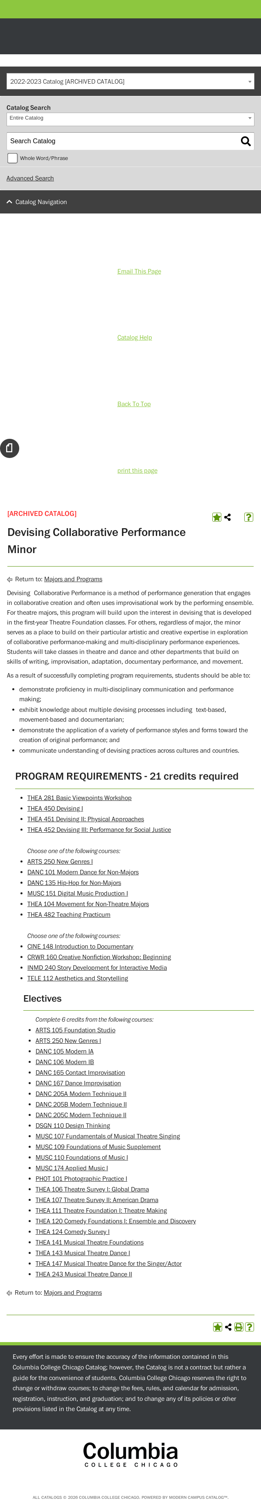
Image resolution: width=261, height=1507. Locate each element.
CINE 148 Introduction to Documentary (80, 946)
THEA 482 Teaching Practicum (68, 915)
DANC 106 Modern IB (65, 1062)
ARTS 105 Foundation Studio (75, 1030)
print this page (137, 471)
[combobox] (130, 81)
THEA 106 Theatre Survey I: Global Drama (92, 1189)
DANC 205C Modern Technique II (81, 1115)
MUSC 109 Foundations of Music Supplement (98, 1147)
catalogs (51, 1497)
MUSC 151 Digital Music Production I (77, 893)
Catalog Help (134, 337)
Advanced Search (30, 178)
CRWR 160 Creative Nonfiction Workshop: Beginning (99, 957)
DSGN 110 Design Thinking (73, 1126)
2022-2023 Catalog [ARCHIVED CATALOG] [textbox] (67, 82)
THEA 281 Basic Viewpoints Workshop (79, 798)
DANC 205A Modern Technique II (81, 1094)
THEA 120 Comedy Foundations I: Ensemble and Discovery (116, 1221)
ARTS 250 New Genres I (60, 862)
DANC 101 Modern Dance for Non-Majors (83, 872)
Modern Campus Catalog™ (198, 1497)
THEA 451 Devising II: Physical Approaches (85, 819)
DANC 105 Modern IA (65, 1051)
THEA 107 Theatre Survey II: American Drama (97, 1200)
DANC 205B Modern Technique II (81, 1104)
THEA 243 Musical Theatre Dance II (84, 1274)
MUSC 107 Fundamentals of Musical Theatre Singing (108, 1136)
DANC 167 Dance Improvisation (78, 1083)
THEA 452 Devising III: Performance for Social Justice (99, 830)
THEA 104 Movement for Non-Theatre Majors (88, 904)
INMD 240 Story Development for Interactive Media (97, 968)
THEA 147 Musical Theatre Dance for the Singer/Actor (109, 1264)
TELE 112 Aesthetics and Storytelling (77, 978)
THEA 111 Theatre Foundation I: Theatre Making (101, 1211)
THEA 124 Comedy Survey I (73, 1232)
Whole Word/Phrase (44, 158)
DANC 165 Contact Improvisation (80, 1073)
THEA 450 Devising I (55, 809)
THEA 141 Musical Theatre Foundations (90, 1242)
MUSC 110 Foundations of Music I (82, 1158)
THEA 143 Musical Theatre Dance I (83, 1253)
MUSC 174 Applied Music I (72, 1168)
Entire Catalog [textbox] (26, 118)
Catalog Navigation (41, 202)
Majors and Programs (73, 579)
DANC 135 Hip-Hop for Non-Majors (74, 883)
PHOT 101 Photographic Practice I (81, 1179)
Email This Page (139, 271)
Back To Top (134, 404)
